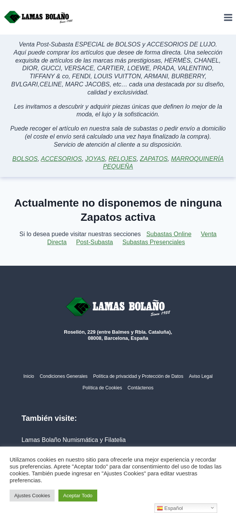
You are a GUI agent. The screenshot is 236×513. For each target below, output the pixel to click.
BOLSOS (25, 159)
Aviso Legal (201, 376)
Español (170, 508)
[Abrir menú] (228, 17)
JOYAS (95, 159)
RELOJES (122, 159)
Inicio (28, 376)
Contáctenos (140, 388)
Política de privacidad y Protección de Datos (138, 376)
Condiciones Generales (64, 376)
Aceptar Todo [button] (77, 495)
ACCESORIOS (61, 159)
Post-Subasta (94, 242)
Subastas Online (168, 234)
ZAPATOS (154, 159)
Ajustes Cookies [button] (32, 495)
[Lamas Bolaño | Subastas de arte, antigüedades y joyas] (38, 17)
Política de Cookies (102, 388)
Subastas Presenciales (153, 242)
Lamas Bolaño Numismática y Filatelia (74, 440)
